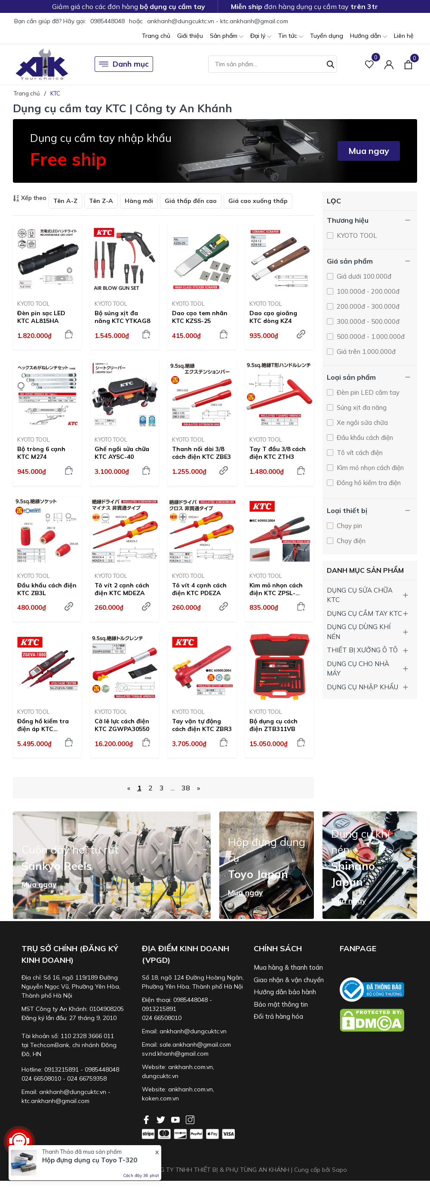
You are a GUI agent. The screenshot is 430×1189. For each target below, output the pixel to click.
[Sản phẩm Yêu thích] (369, 64)
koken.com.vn (160, 1098)
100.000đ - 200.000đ (367, 291)
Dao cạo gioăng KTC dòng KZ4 (273, 317)
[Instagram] (190, 1119)
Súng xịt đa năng (361, 407)
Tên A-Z (65, 201)
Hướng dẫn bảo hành (285, 992)
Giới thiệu (190, 36)
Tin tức (290, 36)
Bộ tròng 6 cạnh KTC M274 (41, 453)
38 (185, 787)
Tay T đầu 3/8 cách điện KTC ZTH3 (277, 453)
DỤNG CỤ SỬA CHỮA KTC (360, 595)
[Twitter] (162, 1119)
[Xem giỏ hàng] (408, 64)
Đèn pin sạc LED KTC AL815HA (41, 317)
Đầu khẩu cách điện (364, 437)
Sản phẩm (226, 36)
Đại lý (260, 36)
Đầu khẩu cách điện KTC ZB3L (47, 589)
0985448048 (107, 21)
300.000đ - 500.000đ (367, 321)
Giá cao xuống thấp (258, 201)
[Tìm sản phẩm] (272, 64)
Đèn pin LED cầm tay (367, 392)
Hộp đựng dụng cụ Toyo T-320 (89, 1160)
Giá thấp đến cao (191, 201)
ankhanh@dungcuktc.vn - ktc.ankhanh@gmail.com (217, 21)
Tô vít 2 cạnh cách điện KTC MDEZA (122, 589)
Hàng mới (139, 201)
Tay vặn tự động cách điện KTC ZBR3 (202, 725)
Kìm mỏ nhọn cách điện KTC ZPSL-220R (276, 589)
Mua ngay (368, 150)
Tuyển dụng (326, 36)
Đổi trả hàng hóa (278, 1016)
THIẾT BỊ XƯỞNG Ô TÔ (362, 650)
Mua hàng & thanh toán (288, 967)
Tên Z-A (101, 201)
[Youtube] (176, 1119)
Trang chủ (156, 36)
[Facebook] (147, 1119)
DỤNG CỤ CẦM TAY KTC (364, 613)
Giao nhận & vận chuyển (289, 980)
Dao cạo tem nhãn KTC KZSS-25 (199, 317)
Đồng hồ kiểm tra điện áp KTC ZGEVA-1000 (43, 725)
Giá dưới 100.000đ (363, 276)
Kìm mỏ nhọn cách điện (369, 468)
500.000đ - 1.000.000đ (370, 336)
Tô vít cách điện (359, 453)
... (173, 787)
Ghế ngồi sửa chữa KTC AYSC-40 (122, 453)
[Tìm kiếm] (330, 63)
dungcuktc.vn (160, 1076)
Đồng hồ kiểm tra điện (368, 483)
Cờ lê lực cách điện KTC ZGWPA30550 (122, 725)
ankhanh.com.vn (190, 1067)
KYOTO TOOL (33, 303)
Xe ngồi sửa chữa (361, 422)
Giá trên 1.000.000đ (365, 351)
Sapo (339, 1170)
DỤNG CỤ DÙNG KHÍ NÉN (358, 632)
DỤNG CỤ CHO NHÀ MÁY (358, 669)
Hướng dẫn (368, 36)
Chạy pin (348, 526)
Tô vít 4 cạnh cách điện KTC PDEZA (199, 589)
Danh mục (124, 64)
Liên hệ (404, 36)
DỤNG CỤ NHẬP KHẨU (362, 687)
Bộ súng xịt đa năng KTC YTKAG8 (122, 317)
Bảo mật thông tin (281, 1004)
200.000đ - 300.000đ (367, 306)
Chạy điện (350, 541)
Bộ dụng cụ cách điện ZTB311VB (273, 725)
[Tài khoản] (388, 64)
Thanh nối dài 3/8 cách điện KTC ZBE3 (201, 453)
